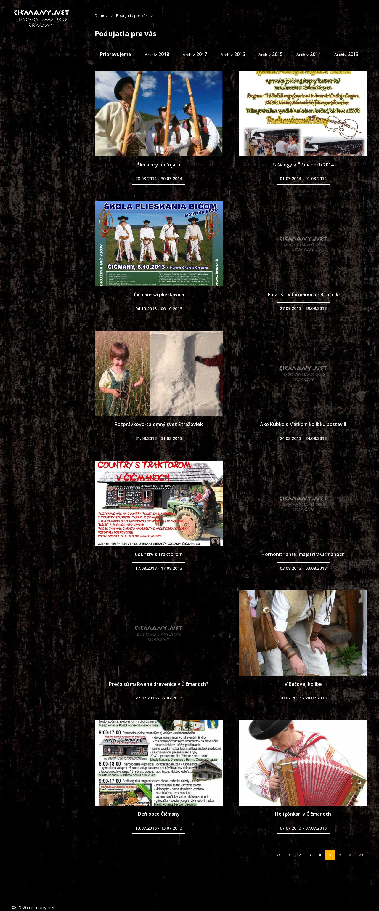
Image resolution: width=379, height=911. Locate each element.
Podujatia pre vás (132, 15)
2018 (163, 54)
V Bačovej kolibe (303, 684)
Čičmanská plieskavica (159, 294)
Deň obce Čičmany (159, 814)
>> (361, 855)
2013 (353, 54)
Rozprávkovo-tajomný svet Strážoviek (159, 424)
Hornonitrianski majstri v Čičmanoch (303, 554)
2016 (239, 54)
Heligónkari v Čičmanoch (303, 814)
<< (278, 855)
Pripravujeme (115, 54)
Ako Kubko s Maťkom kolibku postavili (303, 424)
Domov (101, 15)
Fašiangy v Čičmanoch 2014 (303, 164)
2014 (315, 54)
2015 (277, 54)
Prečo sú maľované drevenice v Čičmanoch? (158, 684)
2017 (201, 54)
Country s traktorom (159, 554)
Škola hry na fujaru (158, 164)
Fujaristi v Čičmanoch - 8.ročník (303, 294)
